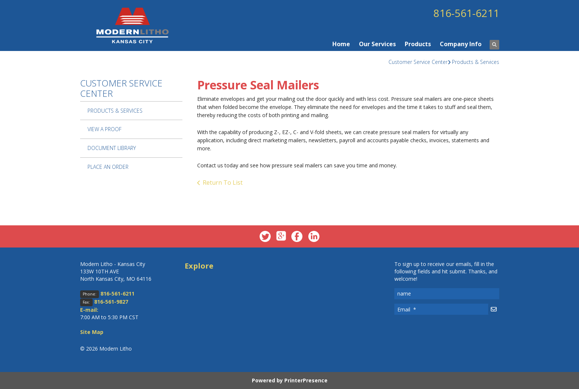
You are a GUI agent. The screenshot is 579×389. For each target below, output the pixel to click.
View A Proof (104, 129)
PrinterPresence (306, 380)
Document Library (112, 147)
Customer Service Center (418, 61)
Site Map (91, 331)
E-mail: (89, 309)
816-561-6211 (466, 13)
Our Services (377, 44)
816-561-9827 (111, 301)
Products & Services (475, 61)
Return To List (223, 182)
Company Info (461, 44)
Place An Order (108, 166)
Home (341, 44)
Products (418, 44)
